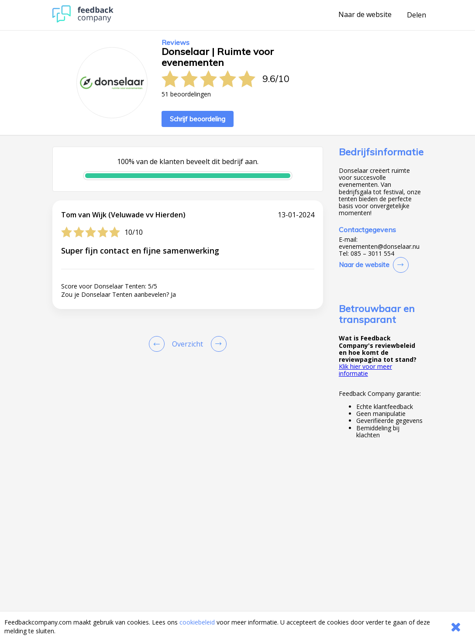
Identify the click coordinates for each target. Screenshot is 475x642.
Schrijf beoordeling (197, 119)
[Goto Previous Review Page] (158, 344)
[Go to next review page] (217, 344)
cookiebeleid (197, 622)
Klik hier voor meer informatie (365, 370)
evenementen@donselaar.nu (379, 246)
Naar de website (365, 14)
